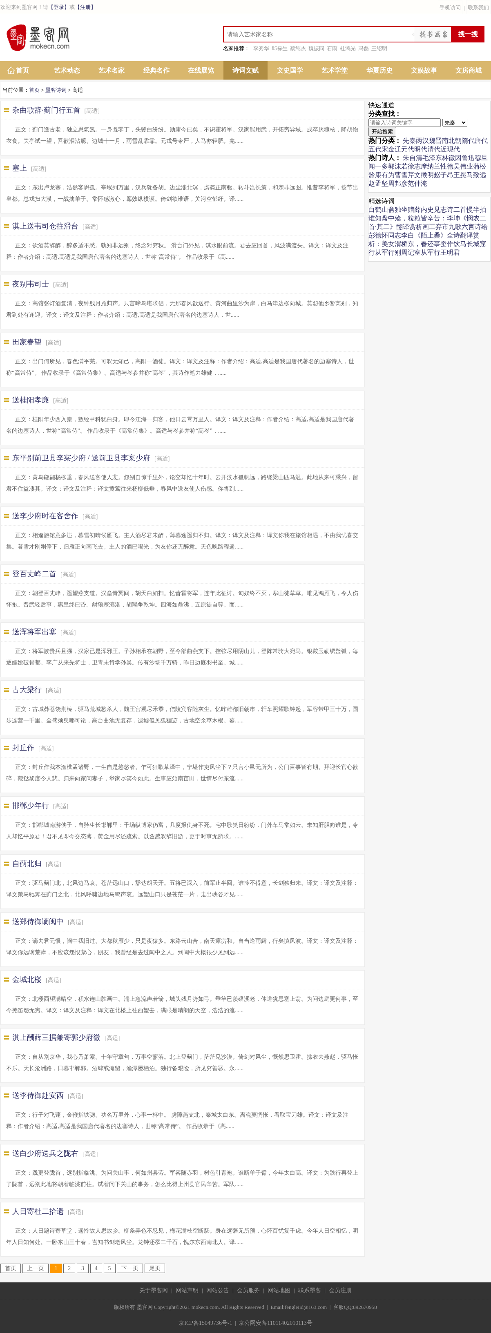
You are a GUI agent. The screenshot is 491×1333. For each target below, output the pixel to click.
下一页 (129, 1268)
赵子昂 (443, 174)
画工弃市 (435, 226)
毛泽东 (432, 157)
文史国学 (290, 70)
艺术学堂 (334, 70)
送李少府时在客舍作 (45, 516)
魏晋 (435, 140)
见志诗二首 (450, 209)
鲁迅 (468, 157)
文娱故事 (424, 70)
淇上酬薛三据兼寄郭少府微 (56, 1037)
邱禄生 (280, 48)
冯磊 (363, 48)
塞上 (19, 168)
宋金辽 (391, 149)
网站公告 (217, 1290)
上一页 (35, 1268)
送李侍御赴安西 (38, 1095)
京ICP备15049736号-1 (205, 1323)
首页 (22, 70)
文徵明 (424, 174)
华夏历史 (379, 70)
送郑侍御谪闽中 (38, 922)
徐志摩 (417, 166)
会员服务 (248, 1290)
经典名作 (156, 70)
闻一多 (378, 166)
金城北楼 (27, 979)
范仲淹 (417, 183)
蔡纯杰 (298, 48)
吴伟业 (463, 166)
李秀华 (261, 48)
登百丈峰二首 (34, 574)
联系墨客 (309, 1290)
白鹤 (375, 209)
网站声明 (187, 1290)
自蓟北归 (27, 864)
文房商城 (468, 70)
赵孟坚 (378, 183)
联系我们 (478, 7)
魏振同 (316, 48)
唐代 (481, 140)
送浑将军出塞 (34, 632)
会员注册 (340, 1290)
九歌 (455, 226)
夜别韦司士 (30, 284)
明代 (420, 149)
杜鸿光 (348, 48)
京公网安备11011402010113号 (275, 1323)
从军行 (385, 252)
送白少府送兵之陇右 (45, 1153)
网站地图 (279, 1290)
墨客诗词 (56, 90)
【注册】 (85, 7)
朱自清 (412, 157)
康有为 (385, 174)
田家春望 (27, 342)
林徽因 (452, 157)
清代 (433, 149)
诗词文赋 (245, 70)
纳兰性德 (440, 166)
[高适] (92, 111)
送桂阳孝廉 (30, 400)
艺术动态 (67, 70)
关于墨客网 (153, 1290)
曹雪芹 (404, 174)
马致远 (476, 174)
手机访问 (450, 7)
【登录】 (58, 7)
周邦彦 (398, 183)
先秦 (409, 140)
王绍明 (379, 48)
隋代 (468, 140)
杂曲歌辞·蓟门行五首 (46, 110)
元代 (407, 149)
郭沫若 (398, 166)
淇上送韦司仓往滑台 (45, 226)
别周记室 (408, 252)
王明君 (450, 252)
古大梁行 (27, 690)
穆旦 (481, 157)
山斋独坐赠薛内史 (408, 209)
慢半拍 (476, 209)
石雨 (332, 48)
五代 (375, 149)
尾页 (155, 1268)
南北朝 (452, 140)
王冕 (459, 174)
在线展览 (201, 70)
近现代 (450, 149)
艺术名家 (111, 70)
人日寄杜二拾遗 (38, 1211)
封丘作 (23, 748)
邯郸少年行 (30, 806)
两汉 (422, 140)
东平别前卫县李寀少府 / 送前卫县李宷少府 (81, 458)
